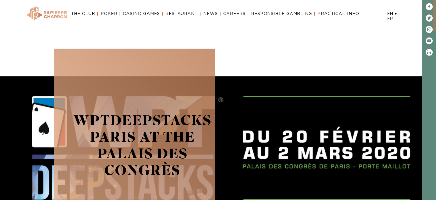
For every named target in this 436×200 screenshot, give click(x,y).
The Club (83, 14)
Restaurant (181, 14)
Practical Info (338, 14)
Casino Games (141, 14)
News (210, 14)
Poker (109, 14)
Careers (234, 14)
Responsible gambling (281, 14)
